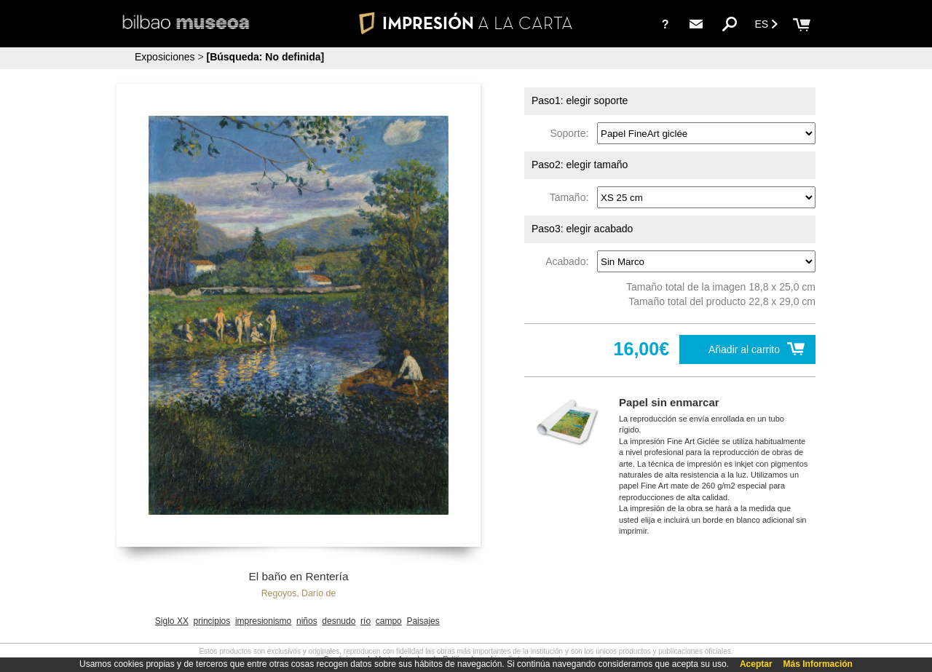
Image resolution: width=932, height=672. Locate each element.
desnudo (338, 621)
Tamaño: (572, 197)
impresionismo (263, 621)
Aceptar (756, 664)
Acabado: (569, 261)
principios (212, 621)
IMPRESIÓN (465, 22)
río (365, 621)
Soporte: (572, 133)
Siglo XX (172, 621)
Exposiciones (165, 57)
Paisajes (422, 621)
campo (389, 621)
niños (306, 621)
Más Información (818, 664)
